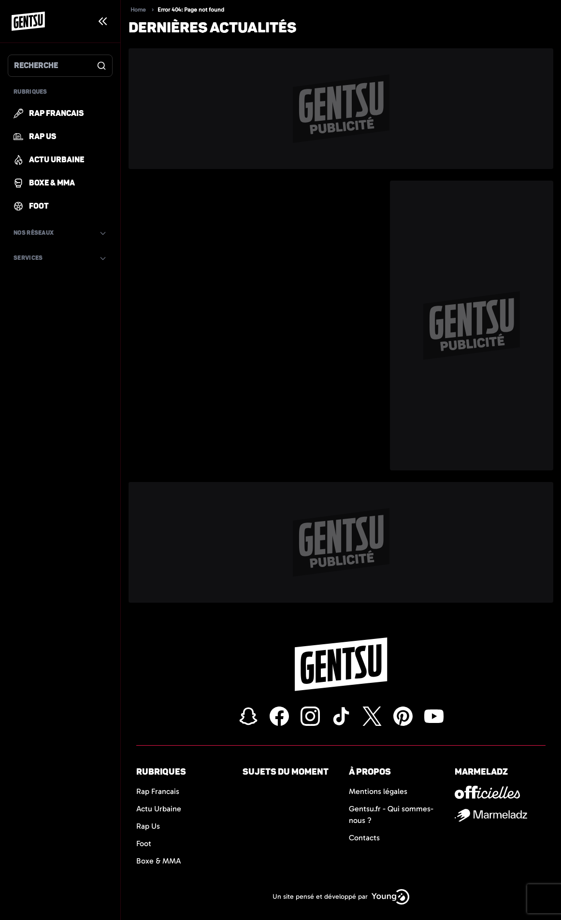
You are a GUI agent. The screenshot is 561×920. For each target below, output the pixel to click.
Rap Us (148, 826)
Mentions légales (378, 791)
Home (138, 9)
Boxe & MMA (158, 860)
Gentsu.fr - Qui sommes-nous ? (391, 814)
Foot (143, 843)
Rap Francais (157, 791)
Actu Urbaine (158, 808)
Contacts (364, 837)
